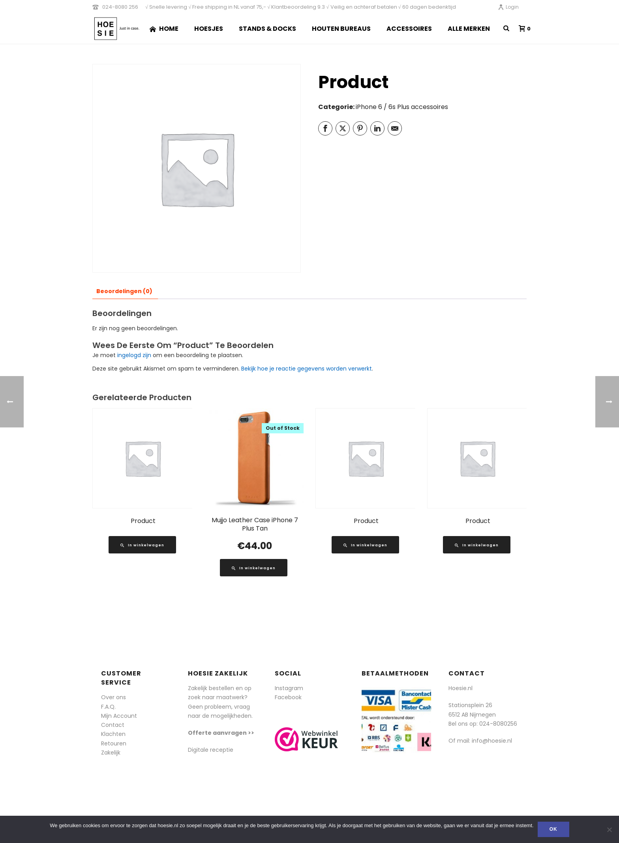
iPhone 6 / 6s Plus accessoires (402, 106)
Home (164, 28)
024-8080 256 (120, 7)
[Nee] (609, 830)
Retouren (113, 743)
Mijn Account (119, 716)
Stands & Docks (267, 28)
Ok (553, 829)
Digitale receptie (210, 750)
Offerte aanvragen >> (221, 733)
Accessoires (409, 28)
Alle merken (469, 28)
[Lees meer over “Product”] (142, 544)
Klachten (113, 734)
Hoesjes (208, 28)
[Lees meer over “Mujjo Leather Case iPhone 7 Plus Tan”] (253, 567)
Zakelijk (110, 752)
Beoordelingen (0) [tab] (124, 291)
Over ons (113, 697)
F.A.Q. (108, 707)
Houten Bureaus (341, 28)
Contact (112, 725)
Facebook (288, 697)
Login (508, 7)
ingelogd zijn (134, 355)
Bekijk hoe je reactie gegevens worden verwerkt (306, 369)
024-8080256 (498, 724)
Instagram (289, 688)
